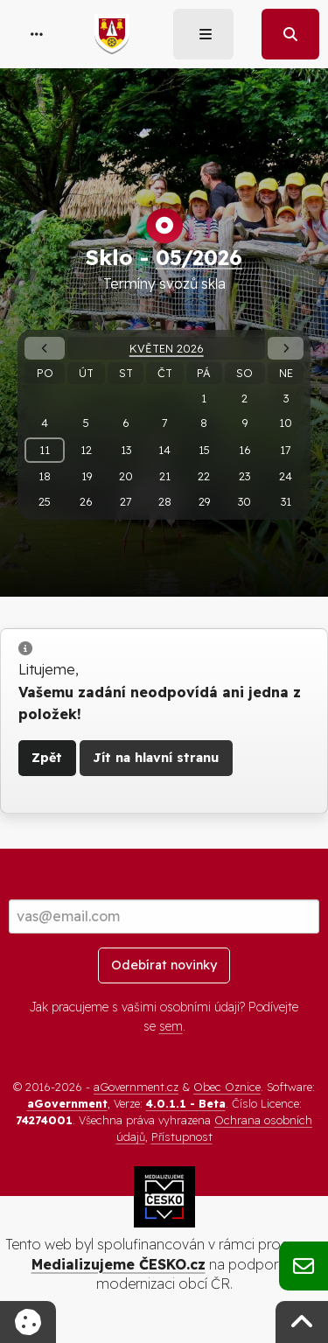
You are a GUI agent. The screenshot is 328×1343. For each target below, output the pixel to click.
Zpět (46, 758)
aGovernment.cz (136, 1087)
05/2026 (199, 257)
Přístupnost (182, 1137)
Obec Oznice (227, 1087)
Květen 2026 (166, 348)
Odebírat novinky (164, 965)
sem (171, 1026)
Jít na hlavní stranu (156, 758)
